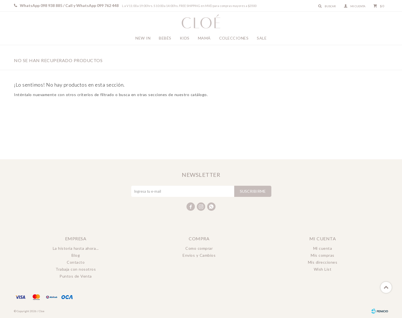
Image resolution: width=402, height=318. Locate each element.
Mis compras (322, 255)
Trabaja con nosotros (76, 269)
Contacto (76, 262)
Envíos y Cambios (199, 255)
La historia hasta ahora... (76, 248)
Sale (262, 38)
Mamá (204, 38)
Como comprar (199, 248)
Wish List (323, 269)
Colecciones (234, 38)
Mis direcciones (323, 262)
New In (142, 38)
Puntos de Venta (75, 276)
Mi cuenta (322, 248)
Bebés (165, 38)
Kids (185, 38)
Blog (75, 255)
